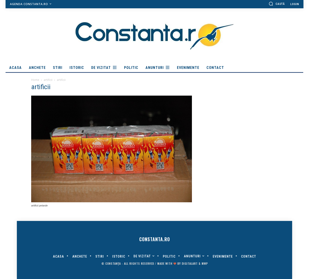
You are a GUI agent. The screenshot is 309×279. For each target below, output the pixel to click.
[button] (277, 3)
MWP (205, 263)
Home (35, 80)
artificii (48, 80)
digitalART (190, 263)
